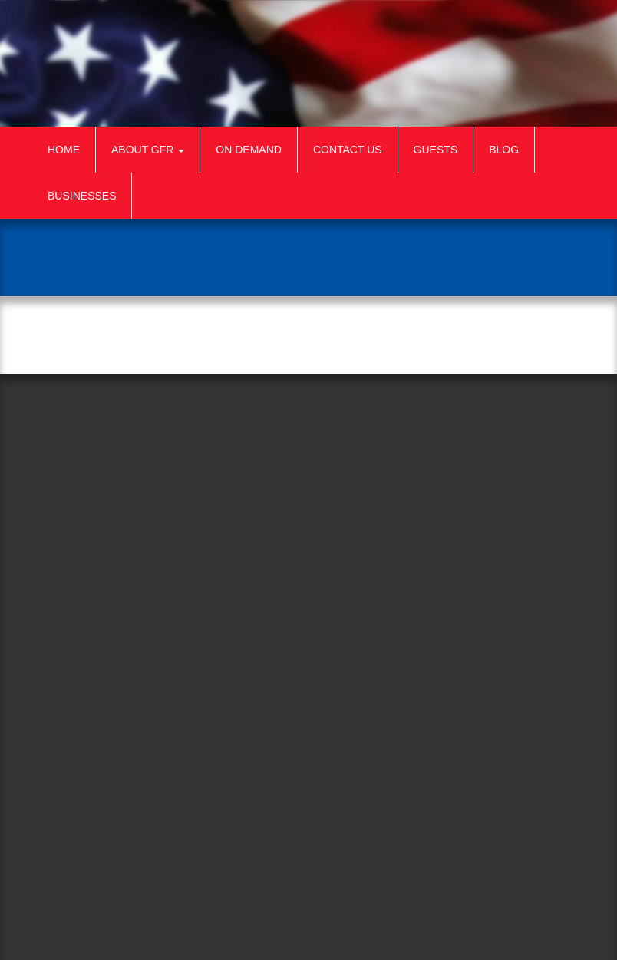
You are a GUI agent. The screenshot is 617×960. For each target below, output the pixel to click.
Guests (436, 150)
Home (64, 150)
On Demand (249, 150)
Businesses (82, 196)
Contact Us (347, 150)
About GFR (147, 150)
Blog (504, 150)
